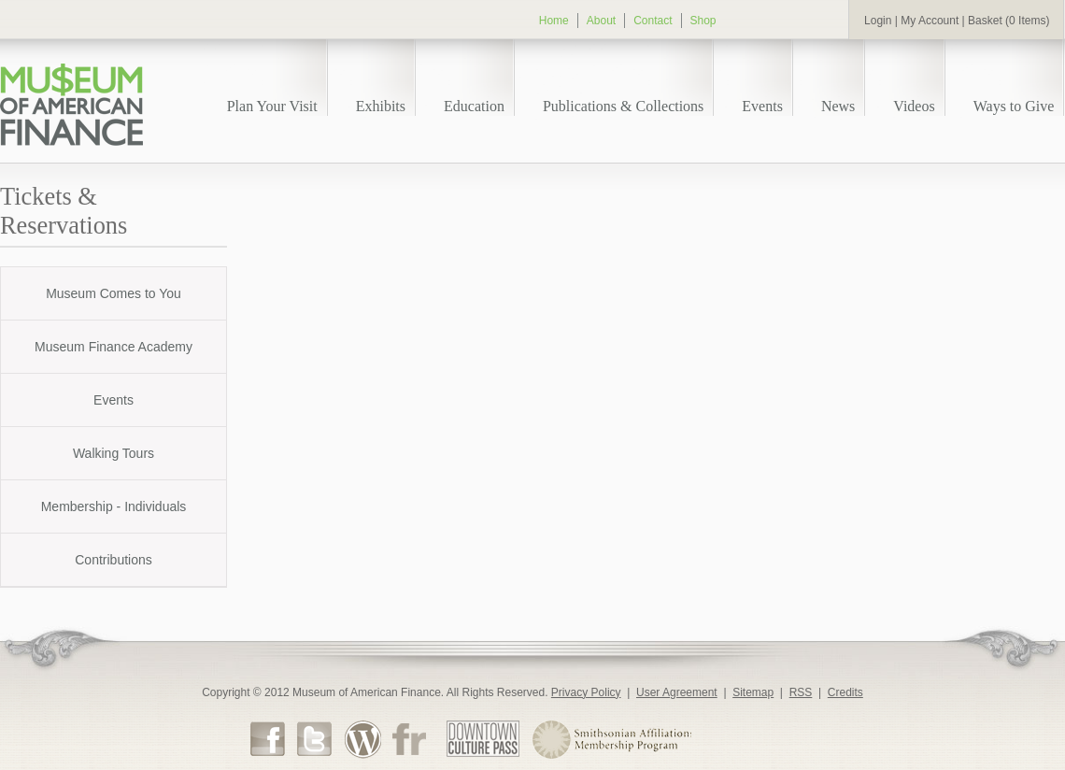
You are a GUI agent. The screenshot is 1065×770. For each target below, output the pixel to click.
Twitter (315, 738)
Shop (703, 20)
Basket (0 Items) (1008, 20)
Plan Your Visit (272, 106)
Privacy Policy (586, 692)
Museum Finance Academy (113, 346)
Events (762, 106)
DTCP (483, 738)
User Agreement (676, 692)
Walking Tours (113, 453)
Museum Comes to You (113, 293)
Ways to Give (1014, 106)
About (601, 20)
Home (554, 20)
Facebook (268, 738)
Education (474, 106)
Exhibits (380, 106)
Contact (652, 20)
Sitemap (753, 692)
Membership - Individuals (114, 506)
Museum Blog (362, 739)
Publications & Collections (623, 106)
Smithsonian (611, 739)
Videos (913, 106)
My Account (929, 20)
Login (877, 20)
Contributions (113, 559)
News (838, 106)
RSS (801, 692)
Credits (845, 692)
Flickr (409, 737)
